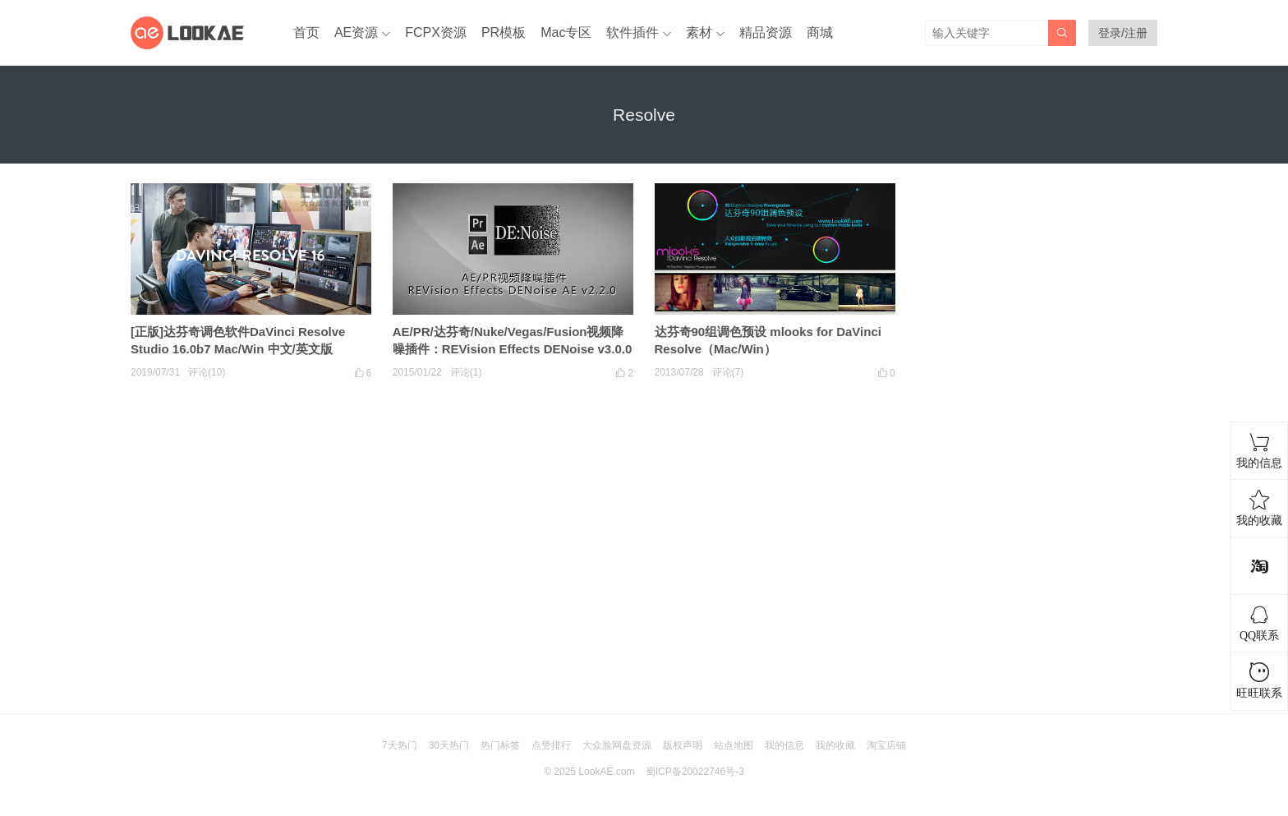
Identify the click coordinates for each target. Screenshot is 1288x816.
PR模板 (503, 32)
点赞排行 (551, 745)
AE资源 (356, 32)
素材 (699, 32)
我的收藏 (835, 745)
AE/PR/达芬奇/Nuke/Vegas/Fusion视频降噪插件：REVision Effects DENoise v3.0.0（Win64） (512, 349)
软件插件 (632, 32)
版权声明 (682, 745)
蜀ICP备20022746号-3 (695, 771)
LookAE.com (606, 771)
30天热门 (449, 745)
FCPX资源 (436, 32)
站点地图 (733, 745)
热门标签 (500, 745)
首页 (306, 32)
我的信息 (784, 745)
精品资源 (765, 32)
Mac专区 (565, 32)
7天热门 (399, 745)
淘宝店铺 (886, 745)
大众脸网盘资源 (616, 745)
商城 (820, 32)
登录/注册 (1123, 32)
